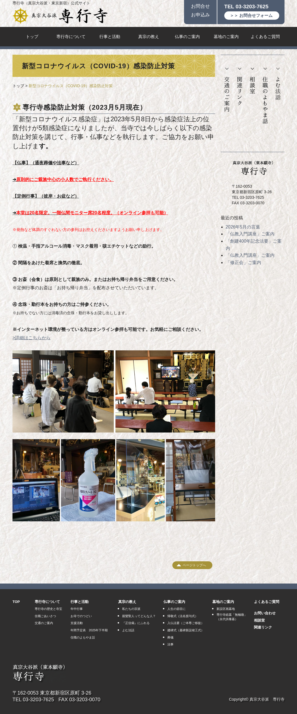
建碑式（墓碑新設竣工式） (185, 630)
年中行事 (77, 608)
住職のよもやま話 (265, 96)
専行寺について (70, 36)
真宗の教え (148, 36)
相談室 (252, 81)
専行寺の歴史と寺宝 (48, 608)
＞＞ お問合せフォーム (251, 15)
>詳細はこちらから (31, 337)
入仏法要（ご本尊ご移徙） (185, 623)
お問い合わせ (265, 613)
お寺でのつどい (81, 616)
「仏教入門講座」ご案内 (250, 234)
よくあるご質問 (265, 36)
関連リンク (240, 87)
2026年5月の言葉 (243, 227)
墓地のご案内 (226, 36)
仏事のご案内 (187, 36)
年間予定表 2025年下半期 (89, 630)
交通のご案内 (227, 90)
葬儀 (170, 637)
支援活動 (77, 623)
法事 (170, 644)
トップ (32, 36)
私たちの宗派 (131, 608)
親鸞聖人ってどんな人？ (139, 616)
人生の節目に (176, 608)
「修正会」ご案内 (243, 262)
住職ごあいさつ (45, 616)
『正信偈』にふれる (136, 623)
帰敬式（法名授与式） (182, 616)
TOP (16, 602)
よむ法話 (278, 84)
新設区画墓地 (226, 608)
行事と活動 (109, 36)
